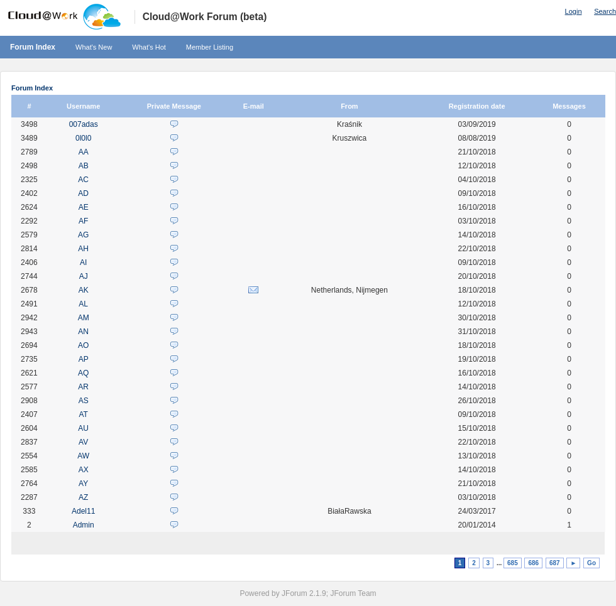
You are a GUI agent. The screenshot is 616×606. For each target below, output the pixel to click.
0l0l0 (83, 138)
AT (83, 414)
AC (83, 179)
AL (83, 304)
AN (83, 331)
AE (84, 207)
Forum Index (32, 47)
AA (84, 152)
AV (83, 442)
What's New (93, 47)
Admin (83, 525)
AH (83, 248)
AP (84, 359)
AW (83, 456)
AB (84, 165)
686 (533, 563)
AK (84, 290)
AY (83, 483)
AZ (83, 497)
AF (83, 221)
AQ (83, 373)
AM (83, 317)
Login (573, 11)
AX (84, 469)
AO (83, 345)
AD (83, 193)
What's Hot (148, 47)
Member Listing (209, 47)
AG (83, 234)
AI (83, 262)
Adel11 (83, 511)
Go (591, 563)
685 (512, 563)
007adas (83, 124)
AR (83, 386)
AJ (83, 276)
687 (554, 563)
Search (605, 11)
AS (84, 400)
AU (83, 428)
